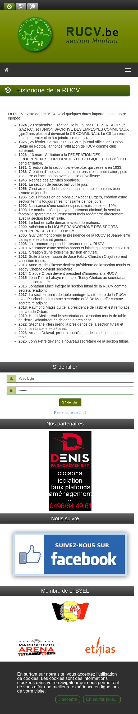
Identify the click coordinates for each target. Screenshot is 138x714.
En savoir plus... (102, 699)
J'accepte (67, 699)
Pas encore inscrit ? (70, 412)
